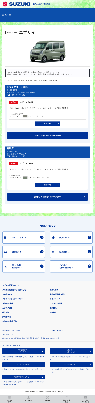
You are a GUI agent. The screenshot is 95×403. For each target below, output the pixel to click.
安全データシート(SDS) (11, 330)
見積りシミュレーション (70, 351)
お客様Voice (7, 294)
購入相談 (5, 312)
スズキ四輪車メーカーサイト (22, 351)
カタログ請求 (7, 308)
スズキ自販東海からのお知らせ (14, 290)
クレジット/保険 (56, 303)
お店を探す (54, 290)
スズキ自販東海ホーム (10, 285)
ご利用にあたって (56, 330)
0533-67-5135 (18, 95)
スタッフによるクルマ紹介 (12, 299)
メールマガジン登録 (22, 364)
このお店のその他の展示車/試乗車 (47, 136)
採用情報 (53, 312)
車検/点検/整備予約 (9, 321)
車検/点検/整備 (7, 303)
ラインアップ (55, 299)
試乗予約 (47, 123)
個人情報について (9, 334)
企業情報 (53, 308)
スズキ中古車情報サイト (22, 377)
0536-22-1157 (18, 156)
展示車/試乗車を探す (57, 294)
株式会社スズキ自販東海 (41, 4)
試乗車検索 (6, 317)
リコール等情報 (69, 364)
